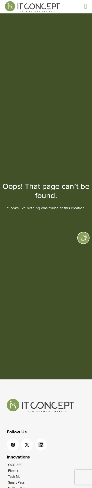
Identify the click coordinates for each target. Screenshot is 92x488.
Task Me (14, 476)
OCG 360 (15, 465)
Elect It (13, 470)
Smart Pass (16, 482)
